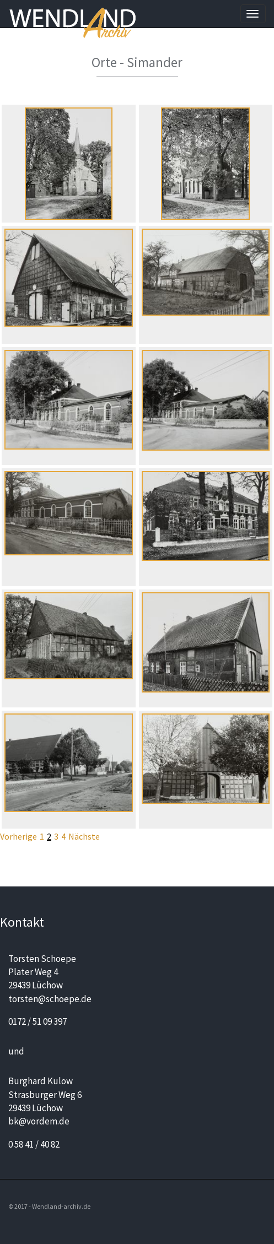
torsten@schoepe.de (50, 999)
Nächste (84, 836)
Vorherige (18, 836)
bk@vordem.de (38, 1121)
